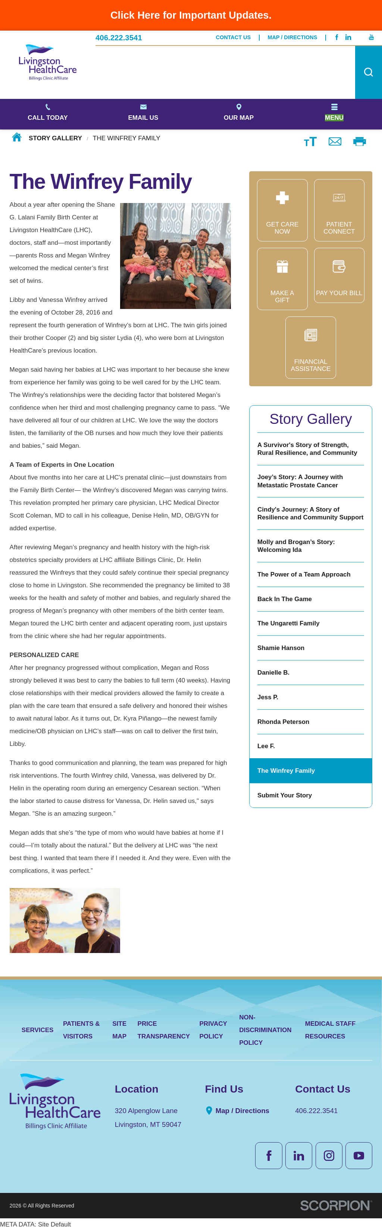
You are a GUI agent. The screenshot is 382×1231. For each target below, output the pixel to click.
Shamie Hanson (280, 648)
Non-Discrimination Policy (265, 1030)
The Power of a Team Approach (304, 574)
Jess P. (267, 697)
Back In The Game (284, 599)
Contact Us (233, 37)
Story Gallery (55, 138)
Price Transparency (164, 1030)
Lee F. (266, 746)
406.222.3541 (119, 37)
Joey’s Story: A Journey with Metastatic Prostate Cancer (300, 481)
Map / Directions (292, 37)
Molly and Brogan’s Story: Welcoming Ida (296, 545)
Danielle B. (273, 672)
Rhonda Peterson (283, 721)
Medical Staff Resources (330, 1030)
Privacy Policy (213, 1030)
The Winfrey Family (286, 770)
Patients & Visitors (81, 1030)
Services (38, 1030)
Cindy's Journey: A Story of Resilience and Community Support (310, 513)
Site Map (119, 1030)
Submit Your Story (284, 795)
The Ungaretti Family (288, 623)
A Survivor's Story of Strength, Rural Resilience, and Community (307, 448)
